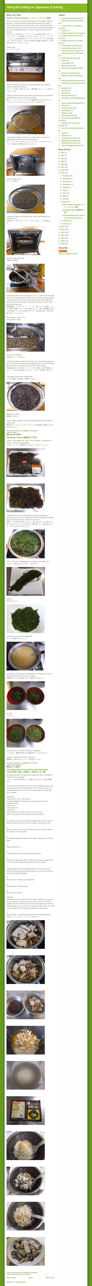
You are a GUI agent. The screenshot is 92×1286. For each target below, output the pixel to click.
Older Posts (50, 1278)
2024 (63, 153)
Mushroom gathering (69, 73)
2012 (63, 232)
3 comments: (33, 1272)
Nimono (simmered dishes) (71, 80)
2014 (63, 226)
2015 (63, 173)
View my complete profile (67, 254)
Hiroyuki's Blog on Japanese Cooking (35, 7)
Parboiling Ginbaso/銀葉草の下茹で (21, 438)
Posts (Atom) (21, 1282)
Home (31, 1278)
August (66, 187)
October (66, 181)
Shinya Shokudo (67, 115)
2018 (63, 164)
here (29, 775)
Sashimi (64, 105)
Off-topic (64, 93)
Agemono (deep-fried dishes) (72, 21)
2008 (63, 244)
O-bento (64, 91)
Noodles (64, 88)
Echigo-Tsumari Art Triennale (72, 33)
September (67, 184)
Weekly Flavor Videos (69, 143)
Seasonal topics (67, 108)
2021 (63, 155)
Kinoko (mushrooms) (69, 58)
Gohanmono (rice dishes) (21, 1274)
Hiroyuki (64, 251)
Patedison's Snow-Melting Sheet (73, 98)
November (67, 179)
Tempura (64, 135)
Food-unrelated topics (69, 48)
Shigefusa (65, 113)
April (65, 199)
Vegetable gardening (69, 140)
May (64, 196)
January (66, 224)
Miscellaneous (17, 765)
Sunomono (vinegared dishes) (72, 128)
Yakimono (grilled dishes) (70, 145)
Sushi (63, 133)
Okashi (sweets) (67, 95)
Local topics (66, 63)
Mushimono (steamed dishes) (72, 68)
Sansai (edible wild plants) (71, 103)
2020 (63, 158)
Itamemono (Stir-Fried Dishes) (72, 53)
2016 (63, 170)
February (66, 221)
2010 (63, 238)
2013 (63, 229)
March (65, 202)
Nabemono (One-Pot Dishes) (72, 76)
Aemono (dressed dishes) (70, 18)
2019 (63, 161)
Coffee (14, 432)
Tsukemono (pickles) (69, 138)
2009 (63, 241)
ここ (26, 779)
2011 (63, 235)
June (65, 193)
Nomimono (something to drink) (73, 83)
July (64, 190)
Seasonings (65, 110)
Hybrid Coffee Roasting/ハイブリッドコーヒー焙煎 (28, 18)
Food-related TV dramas (70, 46)
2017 (63, 167)
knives (63, 61)
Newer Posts (11, 1278)
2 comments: (33, 431)
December (67, 176)
